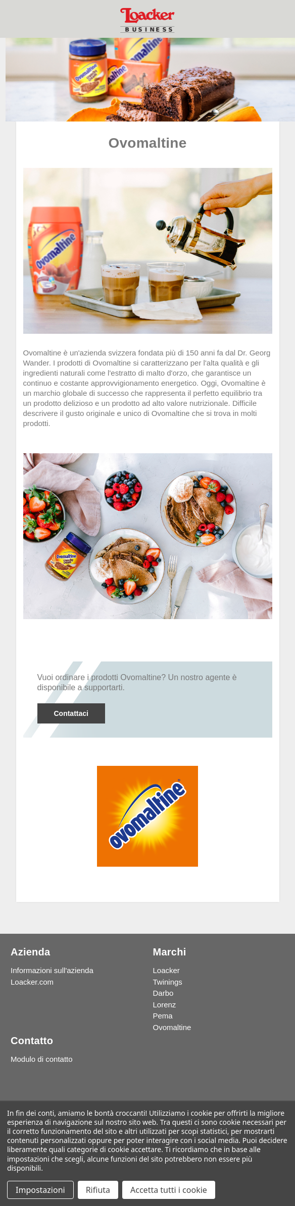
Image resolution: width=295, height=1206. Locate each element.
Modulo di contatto (42, 1059)
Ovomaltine (172, 1027)
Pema (163, 1015)
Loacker (166, 970)
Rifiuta (98, 1189)
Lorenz (164, 1004)
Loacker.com (32, 982)
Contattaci (71, 713)
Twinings (167, 982)
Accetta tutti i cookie (168, 1189)
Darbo (163, 993)
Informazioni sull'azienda (52, 970)
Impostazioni (40, 1189)
